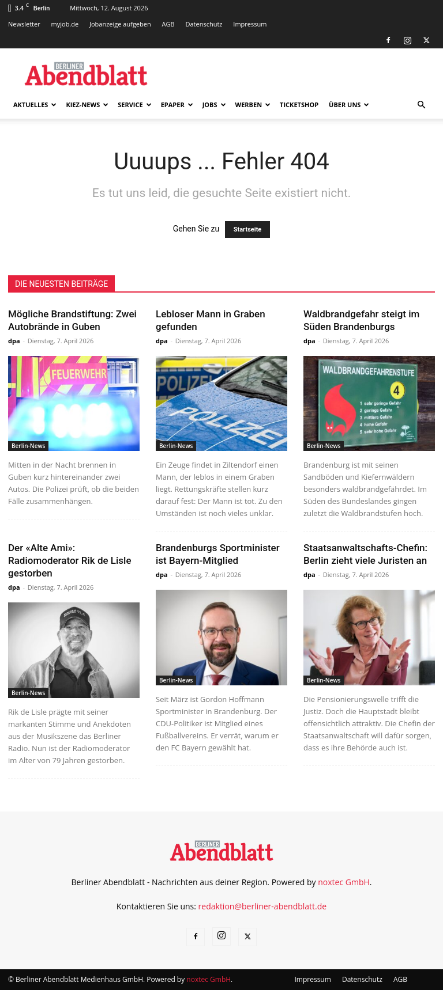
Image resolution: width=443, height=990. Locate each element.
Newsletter (24, 24)
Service (134, 104)
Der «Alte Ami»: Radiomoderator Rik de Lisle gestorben (70, 560)
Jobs (214, 104)
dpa (14, 340)
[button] (421, 105)
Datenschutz (203, 24)
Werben (253, 104)
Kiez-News (87, 104)
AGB (168, 24)
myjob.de (65, 24)
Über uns (349, 104)
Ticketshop (299, 104)
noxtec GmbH (344, 882)
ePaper (177, 104)
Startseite (248, 229)
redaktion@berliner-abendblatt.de (262, 906)
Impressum (249, 24)
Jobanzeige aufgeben (120, 24)
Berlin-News (28, 446)
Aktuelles (35, 104)
